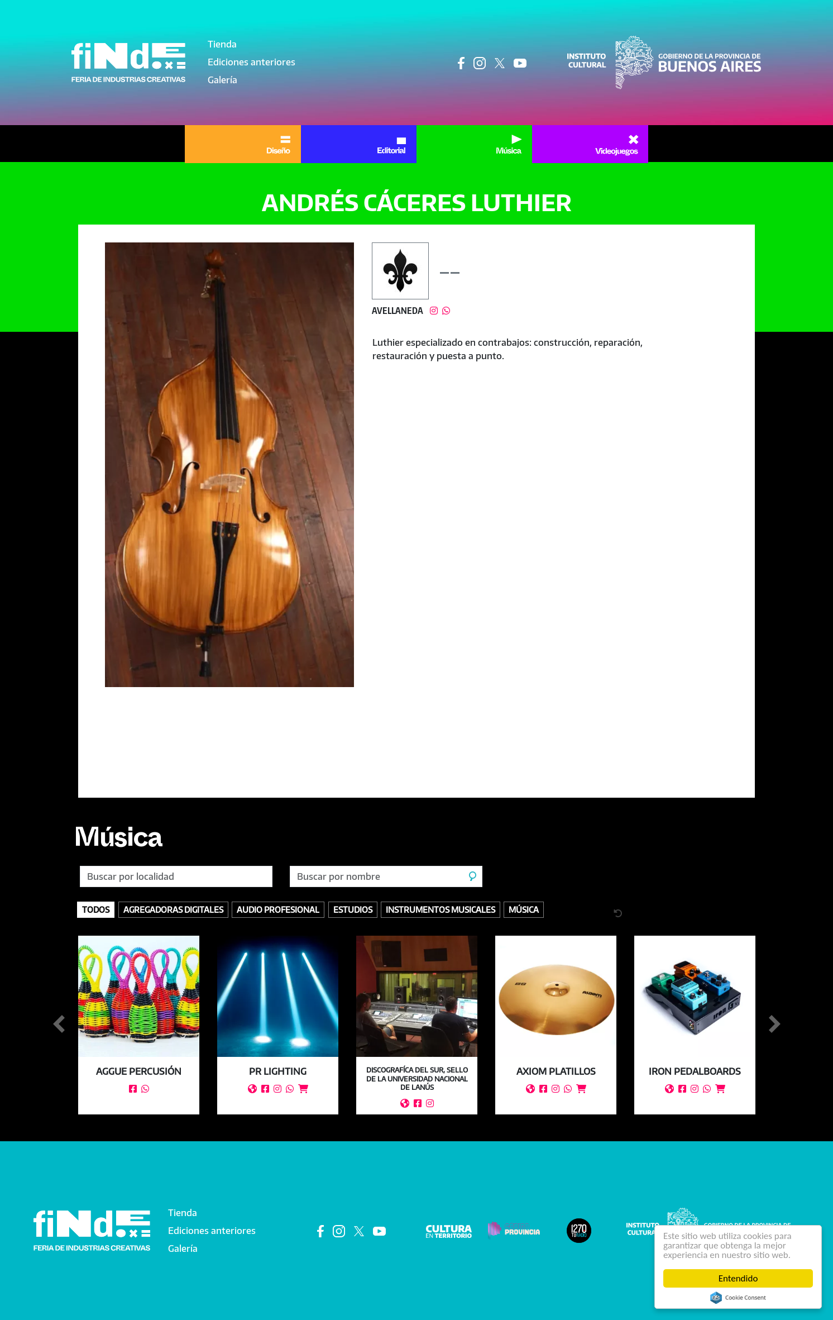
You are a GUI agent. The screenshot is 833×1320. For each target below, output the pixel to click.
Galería (222, 79)
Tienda (222, 44)
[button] (230, 464)
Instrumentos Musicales (440, 909)
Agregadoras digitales (173, 909)
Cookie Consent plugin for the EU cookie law (738, 1298)
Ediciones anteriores (251, 62)
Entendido (738, 1278)
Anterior (58, 1024)
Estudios (352, 909)
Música (118, 842)
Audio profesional (278, 909)
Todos (95, 909)
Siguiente (774, 1024)
